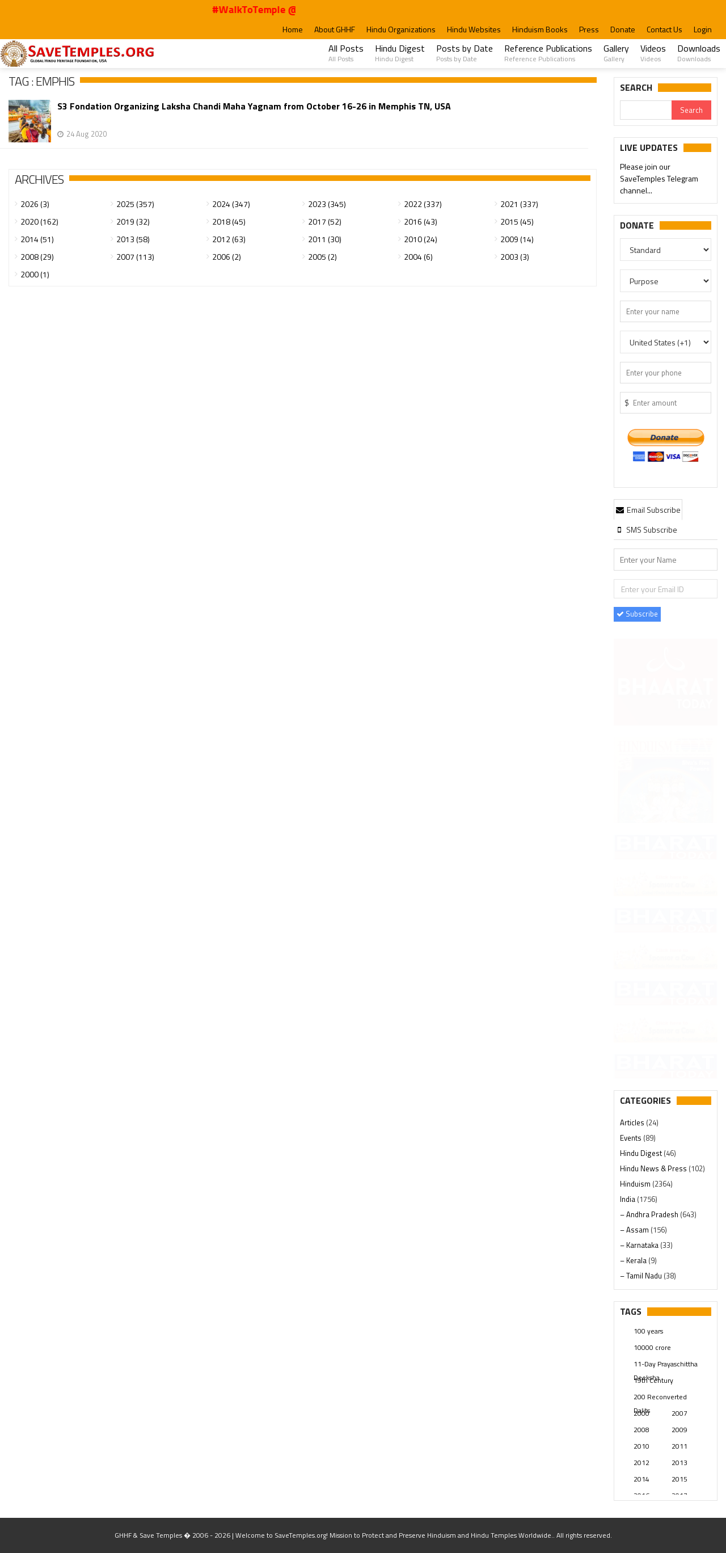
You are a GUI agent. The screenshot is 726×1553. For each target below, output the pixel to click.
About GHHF (334, 29)
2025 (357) (135, 204)
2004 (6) (418, 257)
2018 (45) (229, 221)
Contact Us (664, 29)
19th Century (653, 1380)
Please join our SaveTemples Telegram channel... (659, 179)
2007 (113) (135, 257)
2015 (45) (517, 221)
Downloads (698, 52)
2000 (641, 1413)
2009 (679, 1429)
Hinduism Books (540, 29)
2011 (679, 1446)
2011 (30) (324, 239)
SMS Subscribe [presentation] (646, 529)
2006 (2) (226, 257)
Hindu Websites (474, 29)
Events (631, 1137)
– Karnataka (640, 1245)
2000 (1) (34, 274)
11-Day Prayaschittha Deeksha (666, 1364)
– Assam (635, 1229)
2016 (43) (420, 221)
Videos (653, 52)
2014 (641, 1479)
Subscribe (637, 613)
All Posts (346, 52)
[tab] (648, 509)
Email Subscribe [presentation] (648, 510)
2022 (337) (423, 204)
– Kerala (634, 1260)
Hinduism (636, 1183)
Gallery (616, 52)
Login (703, 29)
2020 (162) (39, 221)
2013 (679, 1462)
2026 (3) (34, 204)
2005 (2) (322, 257)
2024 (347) (231, 204)
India (628, 1199)
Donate (622, 29)
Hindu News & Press (654, 1168)
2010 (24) (420, 239)
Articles (633, 1122)
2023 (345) (327, 204)
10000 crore (652, 1347)
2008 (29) (37, 257)
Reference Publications (548, 52)
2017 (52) (324, 221)
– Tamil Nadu (642, 1275)
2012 (641, 1462)
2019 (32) (133, 221)
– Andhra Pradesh (650, 1214)
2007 (679, 1413)
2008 (641, 1429)
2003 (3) (514, 257)
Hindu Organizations (401, 29)
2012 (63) (229, 239)
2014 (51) (37, 239)
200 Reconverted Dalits (660, 1397)
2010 (641, 1446)
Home (292, 29)
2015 (679, 1479)
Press (589, 29)
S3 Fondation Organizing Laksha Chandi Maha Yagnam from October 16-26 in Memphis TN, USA (254, 106)
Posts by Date (464, 52)
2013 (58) (133, 239)
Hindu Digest (400, 52)
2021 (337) (519, 204)
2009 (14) (517, 239)
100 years (648, 1331)
